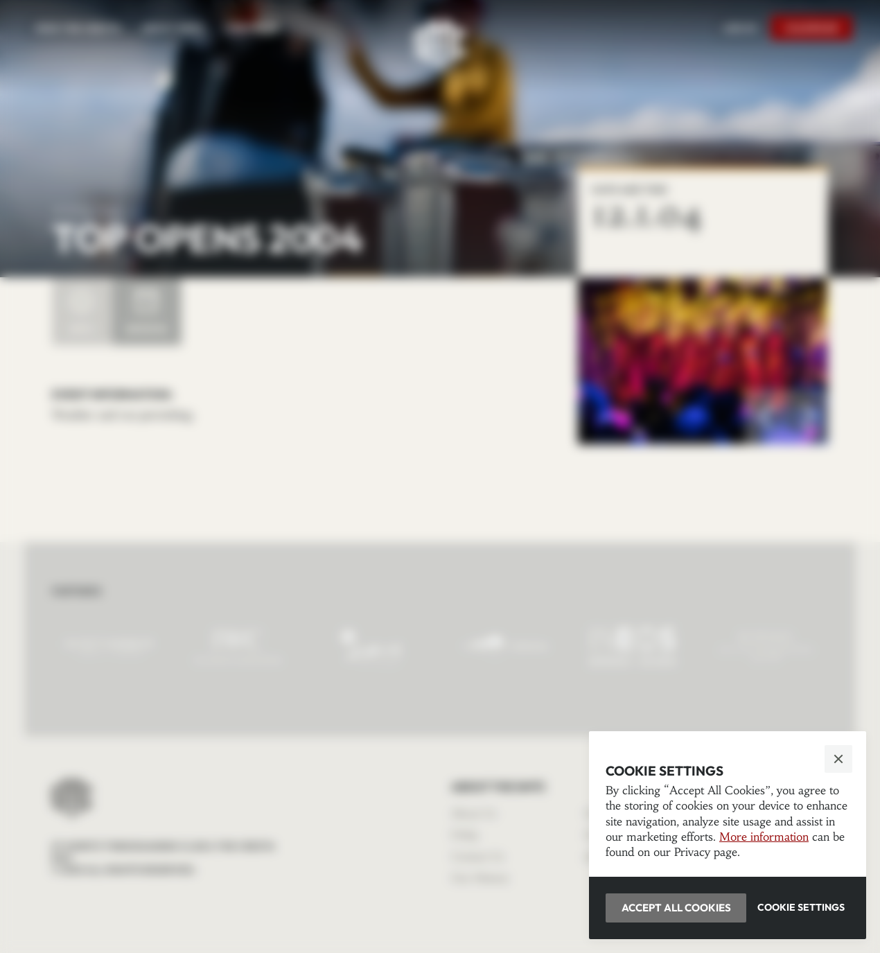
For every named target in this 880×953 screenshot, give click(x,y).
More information (764, 836)
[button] (440, 476)
